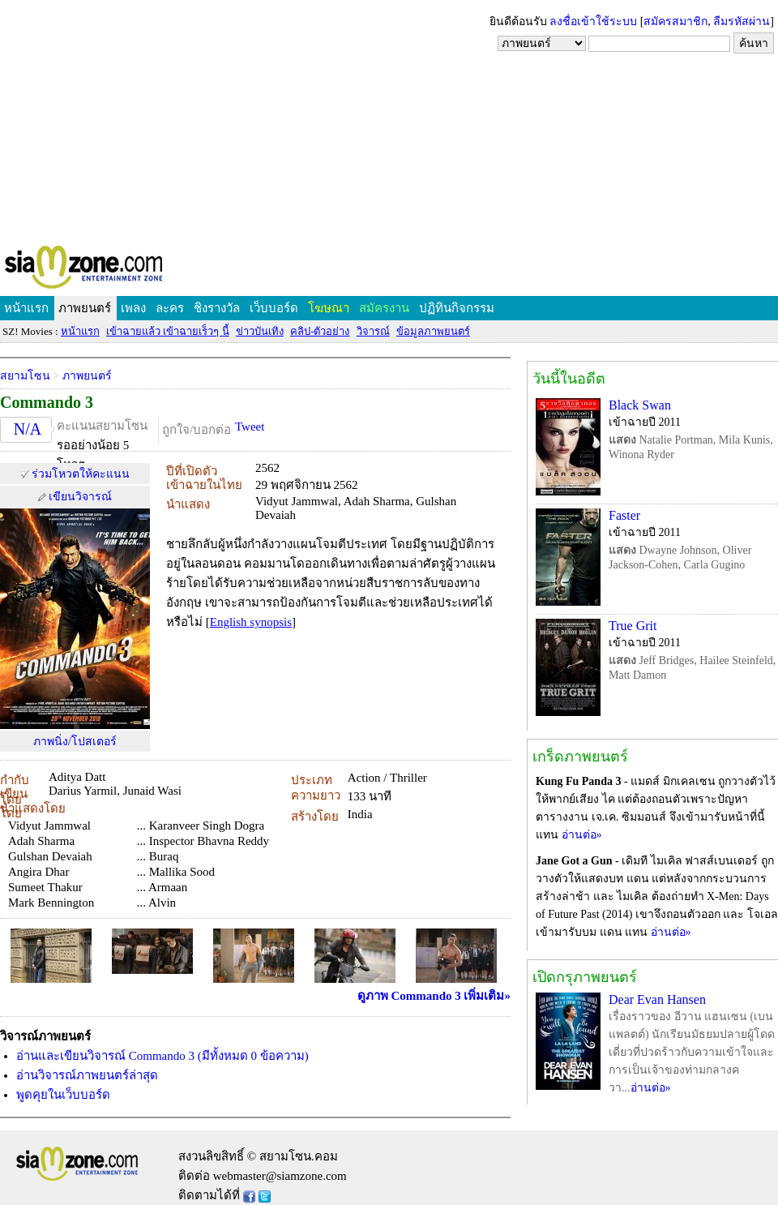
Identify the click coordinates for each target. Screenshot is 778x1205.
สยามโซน (25, 376)
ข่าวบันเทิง (260, 331)
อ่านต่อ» (582, 835)
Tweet (249, 426)
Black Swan (640, 405)
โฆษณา (328, 308)
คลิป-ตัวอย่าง (319, 331)
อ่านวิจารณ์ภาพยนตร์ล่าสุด (87, 1075)
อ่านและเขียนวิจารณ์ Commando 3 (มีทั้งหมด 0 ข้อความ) (162, 1055)
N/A (27, 429)
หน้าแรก (26, 308)
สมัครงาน (384, 308)
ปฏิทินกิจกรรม (456, 308)
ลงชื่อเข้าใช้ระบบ (593, 21)
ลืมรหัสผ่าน (741, 21)
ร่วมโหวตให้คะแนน (81, 474)
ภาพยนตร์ (84, 308)
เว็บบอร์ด (274, 308)
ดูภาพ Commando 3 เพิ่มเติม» (434, 995)
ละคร (170, 308)
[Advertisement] (389, 121)
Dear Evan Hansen (657, 999)
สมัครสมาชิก (675, 21)
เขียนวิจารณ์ (80, 497)
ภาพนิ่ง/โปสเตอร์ (75, 741)
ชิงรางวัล (217, 308)
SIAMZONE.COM (118, 270)
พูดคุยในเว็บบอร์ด (63, 1094)
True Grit (632, 626)
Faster (624, 515)
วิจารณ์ (373, 331)
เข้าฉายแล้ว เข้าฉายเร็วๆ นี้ (167, 331)
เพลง (133, 308)
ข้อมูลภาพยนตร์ (433, 331)
